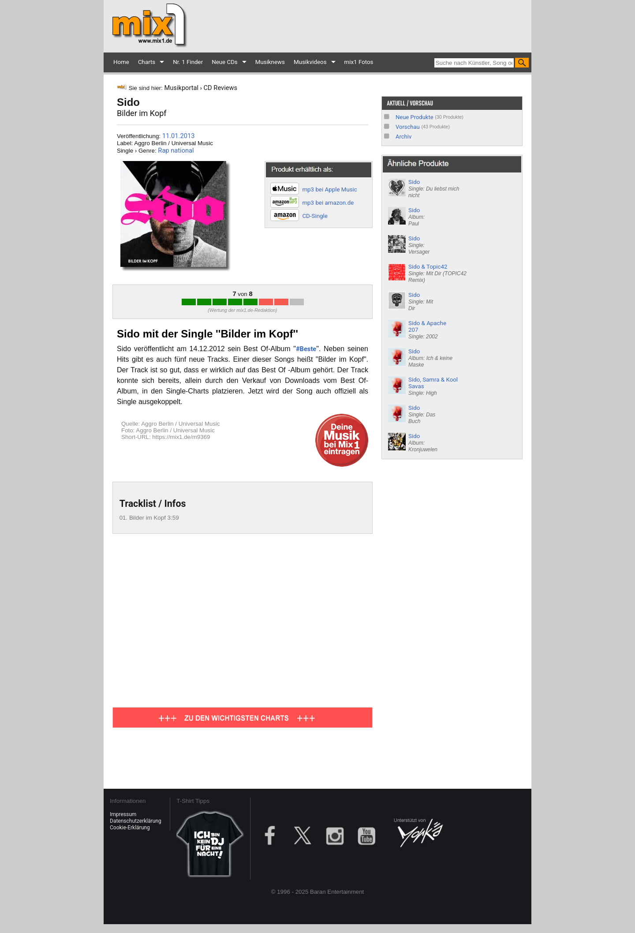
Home (121, 62)
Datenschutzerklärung (135, 821)
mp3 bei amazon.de (328, 202)
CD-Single (314, 216)
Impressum (123, 814)
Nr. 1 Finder (188, 62)
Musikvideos (310, 62)
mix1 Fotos (359, 62)
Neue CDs (225, 62)
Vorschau (408, 127)
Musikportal (181, 88)
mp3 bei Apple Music (329, 189)
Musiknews (270, 62)
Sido (433, 189)
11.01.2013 (178, 136)
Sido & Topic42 (437, 273)
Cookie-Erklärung (130, 827)
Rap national (176, 150)
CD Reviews (221, 88)
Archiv (403, 136)
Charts (146, 62)
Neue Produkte (414, 117)
